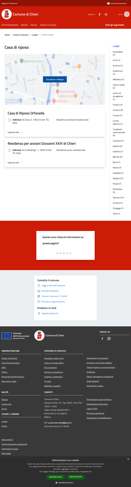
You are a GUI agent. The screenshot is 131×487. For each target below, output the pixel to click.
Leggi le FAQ (92, 408)
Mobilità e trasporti (52, 385)
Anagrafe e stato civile (54, 358)
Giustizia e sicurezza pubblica (99, 362)
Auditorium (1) (118, 72)
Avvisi (4, 408)
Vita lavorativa (50, 367)
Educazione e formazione (97, 358)
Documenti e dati (9, 381)
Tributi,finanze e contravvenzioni (101, 367)
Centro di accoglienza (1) (118, 96)
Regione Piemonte (9, 3)
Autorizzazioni (93, 381)
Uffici (4, 367)
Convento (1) (118, 140)
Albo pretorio (7, 439)
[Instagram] (103, 14)
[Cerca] (126, 14)
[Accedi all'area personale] (116, 3)
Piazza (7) (117, 183)
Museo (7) (117, 167)
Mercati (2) (117, 156)
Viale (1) (116, 213)
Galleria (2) (117, 146)
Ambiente (91, 371)
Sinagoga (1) (118, 208)
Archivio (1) (118, 65)
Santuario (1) (118, 197)
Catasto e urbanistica (53, 376)
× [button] (128, 459)
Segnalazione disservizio (97, 404)
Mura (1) (116, 162)
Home (7, 34)
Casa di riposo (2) (119, 86)
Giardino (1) (118, 151)
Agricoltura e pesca (95, 385)
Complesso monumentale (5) (119, 132)
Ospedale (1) (118, 172)
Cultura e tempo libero (54, 362)
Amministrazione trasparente (14, 444)
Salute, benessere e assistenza (100, 376)
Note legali (6, 453)
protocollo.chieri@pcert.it (60, 422)
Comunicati (6, 404)
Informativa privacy (10, 448)
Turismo (47, 381)
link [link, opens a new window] (90, 472)
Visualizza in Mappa (55, 79)
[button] (65, 482)
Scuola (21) (117, 202)
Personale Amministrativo (13, 376)
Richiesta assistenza (95, 413)
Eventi (4, 426)
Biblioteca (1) (118, 79)
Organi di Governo (9, 358)
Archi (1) (116, 60)
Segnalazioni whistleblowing (99, 417)
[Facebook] (97, 14)
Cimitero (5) (118, 110)
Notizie (5, 399)
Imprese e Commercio (53, 372)
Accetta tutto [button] (55, 477)
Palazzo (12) (118, 178)
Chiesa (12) (117, 104)
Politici (4, 372)
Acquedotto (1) (118, 53)
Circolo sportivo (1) (118, 122)
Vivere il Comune (21, 34)
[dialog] (65, 471)
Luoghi (35, 34)
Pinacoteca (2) (117, 191)
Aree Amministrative (11, 362)
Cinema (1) (117, 115)
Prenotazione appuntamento (99, 399)
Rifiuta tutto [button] (76, 477)
